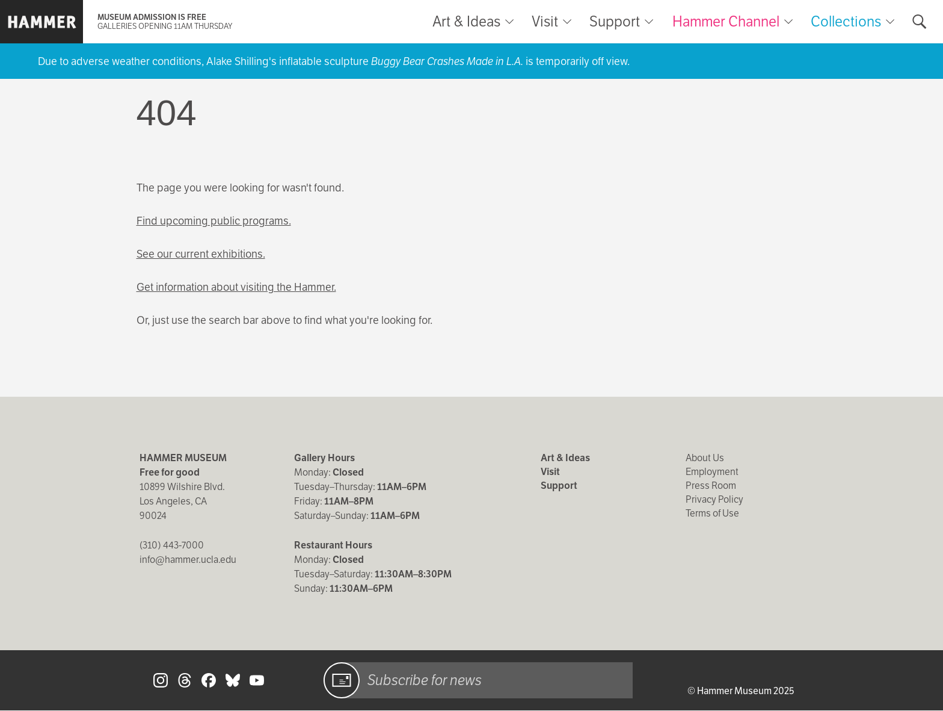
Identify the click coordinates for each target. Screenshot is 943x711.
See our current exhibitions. (201, 254)
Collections (846, 21)
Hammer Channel (725, 21)
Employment (712, 471)
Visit (545, 21)
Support (614, 21)
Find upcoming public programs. (214, 221)
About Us (705, 458)
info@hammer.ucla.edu (188, 559)
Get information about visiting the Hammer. (236, 287)
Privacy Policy (714, 499)
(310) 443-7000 (172, 545)
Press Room (711, 485)
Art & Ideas (466, 21)
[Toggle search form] (919, 21)
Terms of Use (712, 513)
